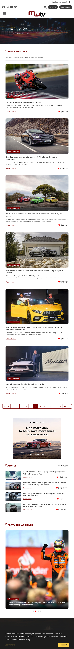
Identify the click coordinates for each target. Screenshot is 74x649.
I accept (63, 645)
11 (50, 406)
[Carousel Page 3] (38, 611)
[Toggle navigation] (4, 13)
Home (11, 33)
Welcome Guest (61, 2)
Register (53, 7)
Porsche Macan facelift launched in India (25, 384)
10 (45, 406)
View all (62, 466)
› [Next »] (69, 406)
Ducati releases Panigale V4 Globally (23, 102)
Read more (11, 111)
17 (65, 406)
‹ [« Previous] (4, 406)
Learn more (10, 645)
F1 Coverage (13, 599)
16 (60, 406)
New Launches (13, 97)
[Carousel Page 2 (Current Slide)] (35, 611)
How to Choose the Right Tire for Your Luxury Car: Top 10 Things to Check (44, 484)
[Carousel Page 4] (40, 611)
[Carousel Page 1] (33, 611)
